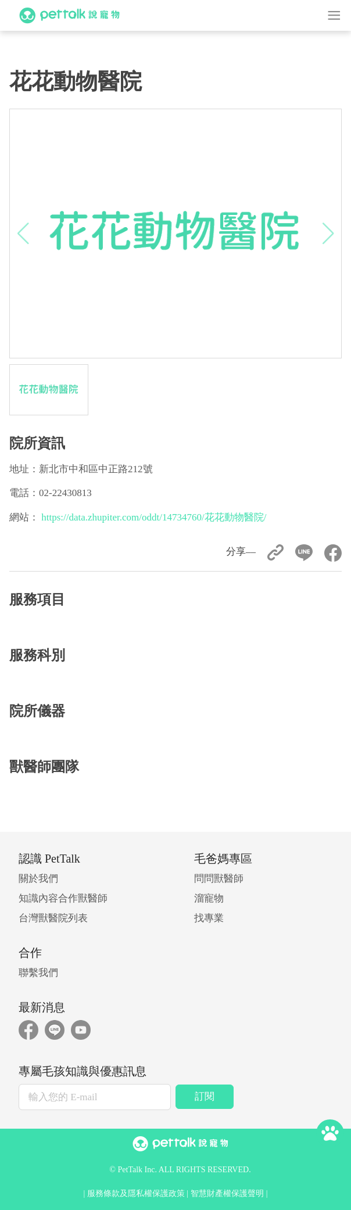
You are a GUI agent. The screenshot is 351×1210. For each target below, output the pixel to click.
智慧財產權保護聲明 (227, 1193)
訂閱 (204, 1096)
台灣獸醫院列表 (53, 918)
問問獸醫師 (218, 878)
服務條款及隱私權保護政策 (136, 1193)
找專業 (209, 918)
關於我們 (38, 878)
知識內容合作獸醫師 (63, 898)
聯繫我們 (38, 972)
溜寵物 (209, 898)
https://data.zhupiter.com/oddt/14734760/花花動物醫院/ (153, 517)
